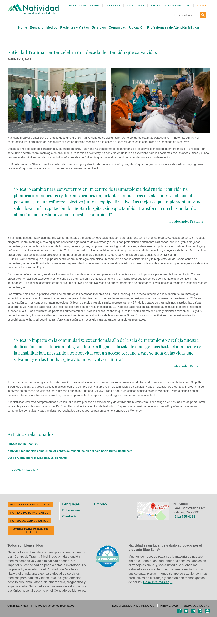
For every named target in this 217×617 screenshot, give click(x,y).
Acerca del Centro (84, 5)
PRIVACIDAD (169, 605)
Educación (71, 510)
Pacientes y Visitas (74, 27)
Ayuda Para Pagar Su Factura (30, 530)
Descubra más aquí (157, 582)
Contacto (70, 516)
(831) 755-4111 (184, 516)
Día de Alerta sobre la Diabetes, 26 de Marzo (37, 457)
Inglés (201, 5)
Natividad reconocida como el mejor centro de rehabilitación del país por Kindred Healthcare (70, 450)
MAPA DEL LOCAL (196, 605)
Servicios (99, 27)
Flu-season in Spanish (23, 444)
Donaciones (135, 5)
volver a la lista (25, 469)
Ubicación (136, 27)
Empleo (100, 504)
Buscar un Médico (43, 27)
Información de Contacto (170, 5)
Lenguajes (71, 504)
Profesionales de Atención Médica (173, 27)
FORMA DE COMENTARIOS (29, 520)
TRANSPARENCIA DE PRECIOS (132, 605)
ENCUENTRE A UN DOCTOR (30, 504)
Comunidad (117, 27)
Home (22, 27)
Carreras (112, 5)
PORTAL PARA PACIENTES (29, 512)
